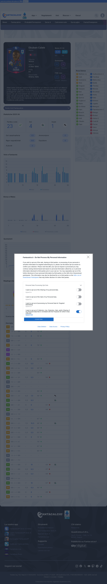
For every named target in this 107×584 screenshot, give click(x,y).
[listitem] (53, 285)
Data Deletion (42, 326)
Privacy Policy (64, 326)
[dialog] (53, 292)
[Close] (89, 258)
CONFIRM (39, 319)
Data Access (53, 326)
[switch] (78, 289)
